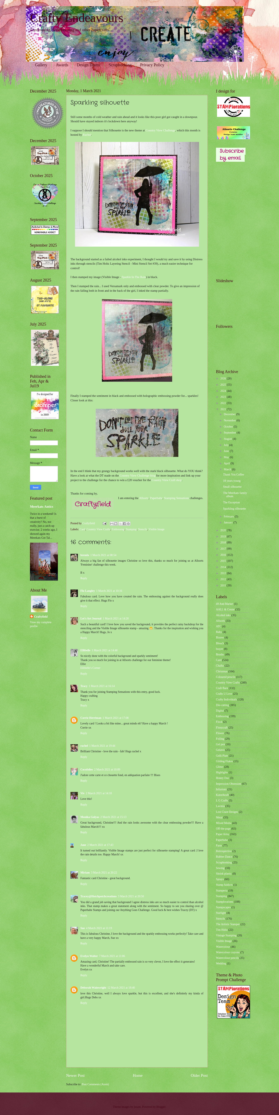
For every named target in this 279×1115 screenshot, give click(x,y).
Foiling (220, 738)
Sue (82, 928)
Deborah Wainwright (93, 987)
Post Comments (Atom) (95, 1084)
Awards (62, 65)
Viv (82, 793)
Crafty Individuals (226, 699)
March (228, 469)
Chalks (220, 665)
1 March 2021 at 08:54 (103, 555)
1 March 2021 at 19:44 (102, 745)
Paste (219, 845)
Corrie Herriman (90, 717)
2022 (223, 403)
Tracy (83, 686)
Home (138, 1075)
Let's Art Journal (90, 618)
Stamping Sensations (176, 498)
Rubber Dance (224, 856)
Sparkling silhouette (234, 508)
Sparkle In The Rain (134, 277)
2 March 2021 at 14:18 (99, 793)
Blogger (161, 1106)
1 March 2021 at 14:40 (105, 650)
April (227, 463)
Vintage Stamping (226, 935)
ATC (218, 626)
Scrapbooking (120, 65)
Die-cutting (222, 705)
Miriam (85, 872)
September (230, 432)
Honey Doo (222, 778)
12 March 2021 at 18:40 (121, 987)
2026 (223, 378)
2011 (223, 585)
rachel (84, 745)
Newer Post (75, 1075)
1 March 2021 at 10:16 (109, 590)
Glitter (219, 766)
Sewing (220, 868)
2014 (223, 567)
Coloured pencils (225, 677)
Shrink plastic (224, 873)
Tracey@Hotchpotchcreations (98, 896)
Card (82, 529)
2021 (223, 409)
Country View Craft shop (167, 480)
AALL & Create (225, 609)
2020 (223, 530)
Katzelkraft (222, 794)
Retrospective (224, 851)
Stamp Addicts (224, 884)
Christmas (222, 671)
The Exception (231, 502)
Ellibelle (85, 650)
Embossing (118, 529)
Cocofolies (86, 769)
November (230, 420)
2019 (223, 536)
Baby (219, 632)
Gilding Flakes (224, 761)
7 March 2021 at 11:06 (112, 956)
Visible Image (157, 529)
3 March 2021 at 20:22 (104, 872)
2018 (223, 542)
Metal (219, 817)
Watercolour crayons (228, 952)
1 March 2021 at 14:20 (116, 618)
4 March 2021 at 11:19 (99, 928)
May (227, 457)
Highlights (222, 772)
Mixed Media (223, 823)
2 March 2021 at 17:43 (100, 844)
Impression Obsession (228, 783)
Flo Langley (87, 590)
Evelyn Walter (89, 956)
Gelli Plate (222, 755)
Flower (220, 733)
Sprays (220, 879)
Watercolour (223, 946)
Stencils (142, 529)
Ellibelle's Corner (90, 667)
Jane (83, 844)
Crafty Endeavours (76, 18)
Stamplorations (224, 901)
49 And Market (224, 603)
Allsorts (144, 498)
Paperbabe (156, 498)
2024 (223, 390)
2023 (223, 396)
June (227, 451)
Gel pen (220, 744)
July (226, 445)
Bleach (220, 643)
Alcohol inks (223, 615)
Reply (83, 578)
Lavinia (220, 806)
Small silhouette (232, 486)
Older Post (199, 1075)
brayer (219, 648)
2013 (223, 573)
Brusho (220, 654)
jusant (137, 1106)
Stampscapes (223, 907)
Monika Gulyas (89, 817)
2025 (223, 384)
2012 (223, 579)
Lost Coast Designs (227, 811)
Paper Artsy (222, 834)
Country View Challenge (160, 130)
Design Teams (88, 65)
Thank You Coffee (233, 474)
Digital (220, 710)
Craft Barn (222, 688)
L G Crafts (222, 800)
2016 (223, 554)
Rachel (87, 134)
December (230, 414)
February (229, 516)
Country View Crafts (98, 529)
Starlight (221, 912)
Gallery (41, 65)
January (228, 522)
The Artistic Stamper (228, 924)
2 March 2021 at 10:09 (107, 769)
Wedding (221, 963)
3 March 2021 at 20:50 (131, 896)
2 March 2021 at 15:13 (113, 817)
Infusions (221, 789)
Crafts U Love (224, 693)
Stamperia (222, 890)
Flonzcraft (222, 727)
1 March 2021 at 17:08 (116, 717)
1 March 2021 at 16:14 (102, 686)
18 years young (231, 480)
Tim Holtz (222, 929)
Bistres (220, 637)
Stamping (131, 529)
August (228, 438)
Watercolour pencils (227, 957)
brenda (84, 555)
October (229, 426)
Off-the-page (223, 828)
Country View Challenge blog (137, 475)
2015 (223, 560)
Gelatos (220, 749)
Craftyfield (41, 616)
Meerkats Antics (41, 506)
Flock (219, 721)
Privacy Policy (152, 65)
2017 (223, 548)
